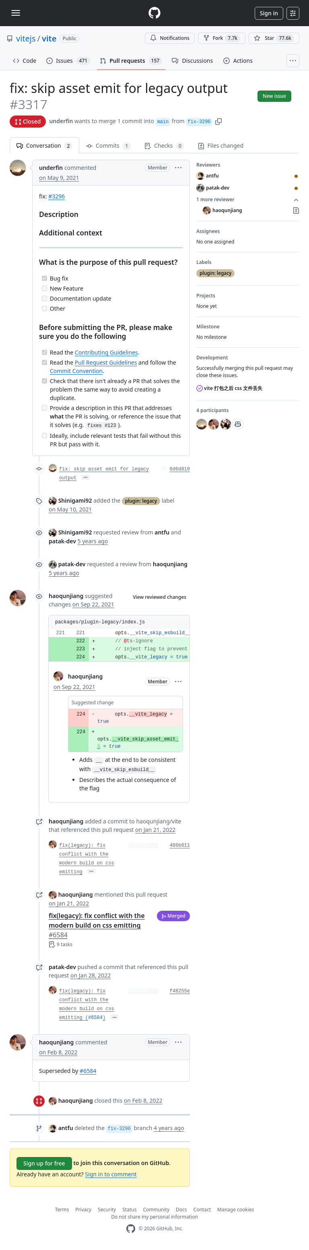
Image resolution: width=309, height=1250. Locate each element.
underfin (61, 121)
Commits (108, 146)
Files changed (220, 145)
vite (49, 38)
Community (156, 1209)
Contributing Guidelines (106, 352)
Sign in (269, 13)
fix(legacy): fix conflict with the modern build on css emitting (97, 925)
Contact (202, 1209)
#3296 (56, 196)
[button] (218, 121)
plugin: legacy (141, 500)
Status (129, 1209)
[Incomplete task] (44, 288)
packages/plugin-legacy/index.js (100, 622)
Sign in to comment (110, 1174)
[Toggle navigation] (16, 13)
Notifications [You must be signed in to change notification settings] (169, 38)
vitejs (26, 38)
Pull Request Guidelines (106, 362)
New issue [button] (274, 96)
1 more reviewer (247, 199)
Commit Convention (76, 371)
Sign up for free (44, 1163)
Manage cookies (235, 1209)
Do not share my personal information (154, 1216)
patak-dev (72, 564)
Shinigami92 (75, 500)
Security (107, 1209)
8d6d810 (180, 469)
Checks (164, 146)
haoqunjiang (66, 596)
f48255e (180, 991)
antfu (65, 1128)
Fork (221, 38)
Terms (62, 1209)
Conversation (44, 146)
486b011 (180, 845)
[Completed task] (44, 278)
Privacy (83, 1209)
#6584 (95, 1018)
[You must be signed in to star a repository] (274, 38)
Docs (181, 1209)
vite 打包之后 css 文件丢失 (229, 388)
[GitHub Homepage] (131, 1229)
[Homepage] (154, 13)
